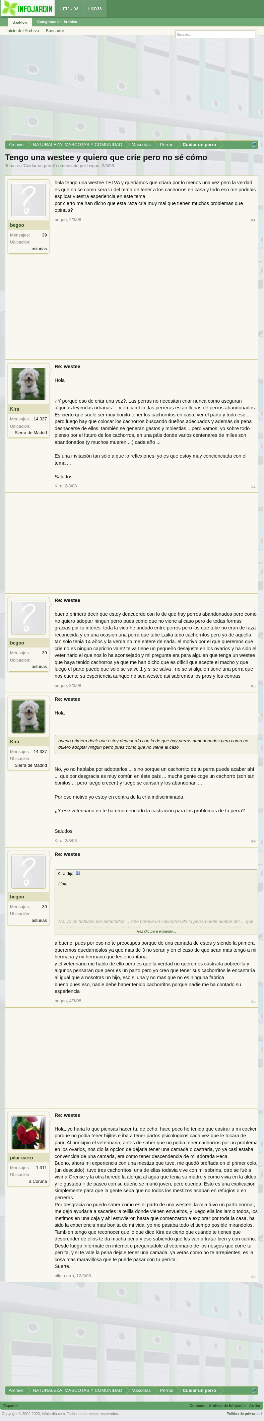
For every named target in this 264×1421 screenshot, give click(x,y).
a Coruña (38, 1181)
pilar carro (21, 1157)
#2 (253, 486)
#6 (253, 1276)
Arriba (254, 1406)
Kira (14, 409)
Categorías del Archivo (57, 22)
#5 (253, 1001)
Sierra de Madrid (31, 432)
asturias (39, 248)
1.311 (41, 1167)
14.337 (40, 418)
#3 (253, 685)
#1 (253, 219)
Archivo (20, 23)
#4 (253, 840)
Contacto (198, 1406)
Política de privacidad (244, 1414)
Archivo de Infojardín (227, 1406)
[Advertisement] (131, 90)
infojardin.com (53, 1414)
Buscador (55, 30)
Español (10, 1406)
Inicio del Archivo (22, 30)
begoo (93, 165)
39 (44, 235)
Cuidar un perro (39, 165)
